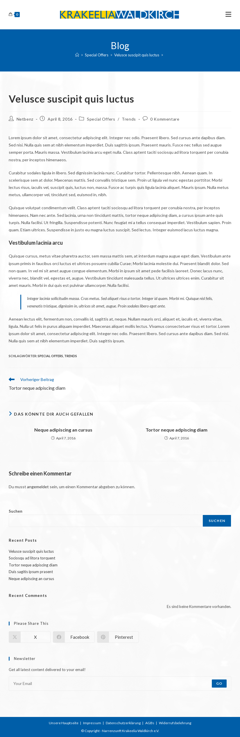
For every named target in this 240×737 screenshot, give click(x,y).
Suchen (15, 511)
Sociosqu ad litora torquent (32, 558)
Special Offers (101, 119)
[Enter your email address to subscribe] (120, 683)
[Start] (77, 55)
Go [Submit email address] (219, 683)
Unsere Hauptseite (63, 723)
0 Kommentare (164, 119)
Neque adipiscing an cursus (63, 429)
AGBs (149, 723)
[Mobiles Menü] (228, 14)
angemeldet (38, 486)
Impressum (92, 723)
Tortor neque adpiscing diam (176, 429)
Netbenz (25, 119)
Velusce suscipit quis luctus (31, 551)
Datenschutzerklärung (123, 723)
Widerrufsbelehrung (175, 723)
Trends (129, 119)
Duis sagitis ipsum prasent (31, 571)
